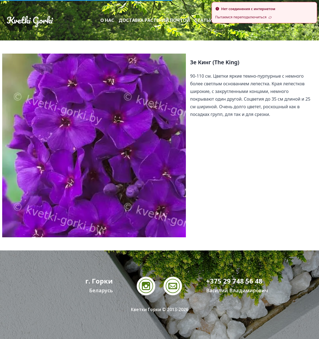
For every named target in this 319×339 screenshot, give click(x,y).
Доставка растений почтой (154, 20)
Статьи (203, 20)
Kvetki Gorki (29, 20)
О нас (107, 20)
